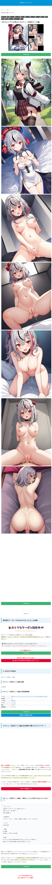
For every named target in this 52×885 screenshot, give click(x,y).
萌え (21, 18)
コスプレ (32, 16)
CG (8, 16)
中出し (42, 16)
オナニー (27, 16)
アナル (22, 16)
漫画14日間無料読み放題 (26, 715)
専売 (46, 16)
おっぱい (12, 16)
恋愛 (6, 18)
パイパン (37, 16)
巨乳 (2, 18)
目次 (25, 613)
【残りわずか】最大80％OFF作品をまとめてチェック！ (26, 660)
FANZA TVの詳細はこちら (26, 788)
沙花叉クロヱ (16, 18)
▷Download (26, 54)
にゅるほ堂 (17, 16)
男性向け (3, 16)
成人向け (11, 18)
